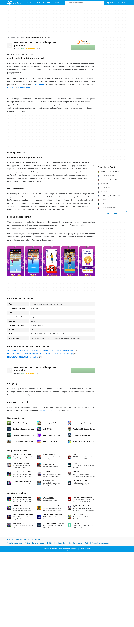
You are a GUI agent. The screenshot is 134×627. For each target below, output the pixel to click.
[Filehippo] (14, 2)
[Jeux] (18, 37)
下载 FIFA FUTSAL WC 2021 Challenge (59, 354)
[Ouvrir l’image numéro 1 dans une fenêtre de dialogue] (33, 261)
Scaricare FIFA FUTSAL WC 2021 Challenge (22, 350)
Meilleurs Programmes (52, 2)
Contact (19, 539)
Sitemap (37, 539)
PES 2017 (11, 88)
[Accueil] (8, 37)
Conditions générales (14, 543)
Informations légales (75, 543)
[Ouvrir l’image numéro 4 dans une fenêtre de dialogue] (87, 261)
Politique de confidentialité (56, 543)
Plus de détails (112, 213)
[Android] (13, 37)
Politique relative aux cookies (35, 543)
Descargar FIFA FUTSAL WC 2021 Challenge (57, 350)
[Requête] (84, 3)
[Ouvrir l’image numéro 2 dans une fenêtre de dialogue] (51, 261)
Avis (38, 2)
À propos (10, 539)
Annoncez (27, 539)
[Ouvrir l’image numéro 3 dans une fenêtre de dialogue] (69, 261)
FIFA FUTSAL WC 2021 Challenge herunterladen (24, 354)
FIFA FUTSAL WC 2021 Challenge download (22, 357)
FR (123, 3)
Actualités (31, 2)
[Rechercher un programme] (100, 3)
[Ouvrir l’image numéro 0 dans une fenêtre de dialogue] (15, 261)
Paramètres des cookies (100, 543)
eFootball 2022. (24, 88)
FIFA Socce (39, 85)
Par (16, 48)
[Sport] (22, 37)
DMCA (87, 543)
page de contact (45, 410)
